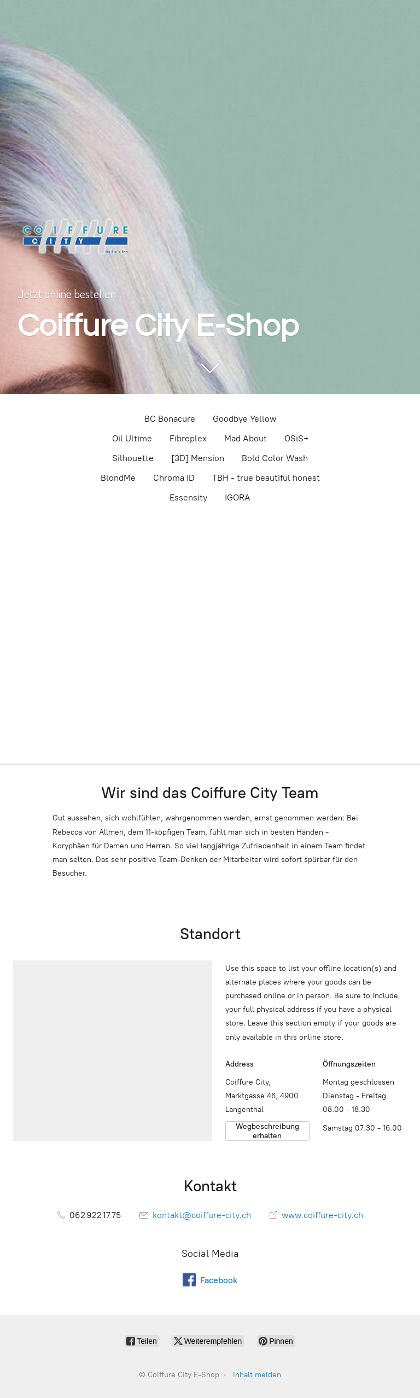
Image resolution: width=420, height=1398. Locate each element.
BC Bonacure (169, 418)
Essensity (188, 497)
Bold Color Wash (275, 458)
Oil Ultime (132, 438)
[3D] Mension (197, 458)
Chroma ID (174, 478)
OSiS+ (296, 438)
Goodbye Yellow (244, 418)
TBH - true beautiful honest (266, 478)
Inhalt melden (257, 1374)
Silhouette (133, 458)
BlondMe (118, 478)
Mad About (245, 438)
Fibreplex (188, 438)
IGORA (237, 497)
